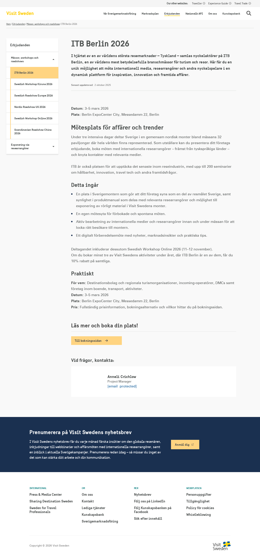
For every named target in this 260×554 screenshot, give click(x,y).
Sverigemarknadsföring (100, 521)
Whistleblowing (198, 514)
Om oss (212, 13)
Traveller (197, 3)
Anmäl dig (182, 445)
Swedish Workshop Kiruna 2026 (33, 84)
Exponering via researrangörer (34, 146)
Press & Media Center (45, 494)
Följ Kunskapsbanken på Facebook (152, 510)
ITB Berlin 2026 (23, 72)
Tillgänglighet (197, 501)
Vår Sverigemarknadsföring (119, 13)
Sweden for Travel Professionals (42, 510)
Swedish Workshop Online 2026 (33, 118)
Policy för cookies (200, 508)
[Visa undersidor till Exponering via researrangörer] (53, 146)
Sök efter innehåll (148, 518)
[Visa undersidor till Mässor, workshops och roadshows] (53, 59)
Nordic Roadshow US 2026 (30, 107)
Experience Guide (218, 3)
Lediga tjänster (93, 508)
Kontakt (88, 501)
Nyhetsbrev (142, 494)
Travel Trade (241, 3)
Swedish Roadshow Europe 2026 (33, 95)
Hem (8, 24)
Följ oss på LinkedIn (149, 501)
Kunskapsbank (231, 13)
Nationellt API (194, 13)
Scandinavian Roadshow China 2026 (32, 131)
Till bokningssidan (88, 341)
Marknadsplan (150, 13)
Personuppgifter (198, 494)
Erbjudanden (172, 13)
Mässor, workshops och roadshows (43, 24)
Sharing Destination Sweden (51, 501)
